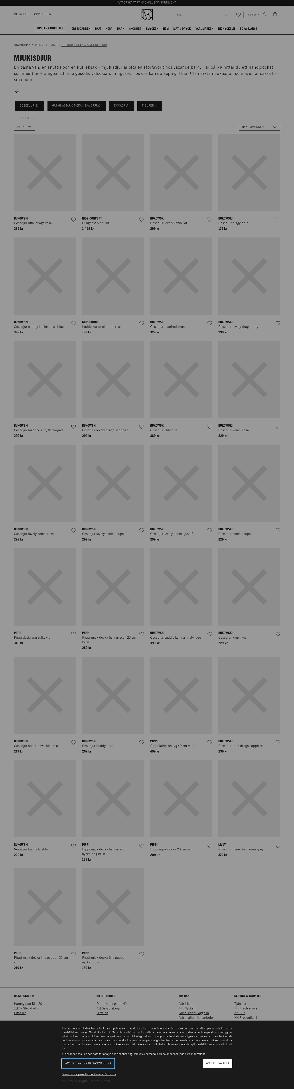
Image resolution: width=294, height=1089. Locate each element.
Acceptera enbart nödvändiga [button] (88, 1063)
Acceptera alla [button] (217, 1063)
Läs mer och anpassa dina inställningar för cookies (89, 1074)
